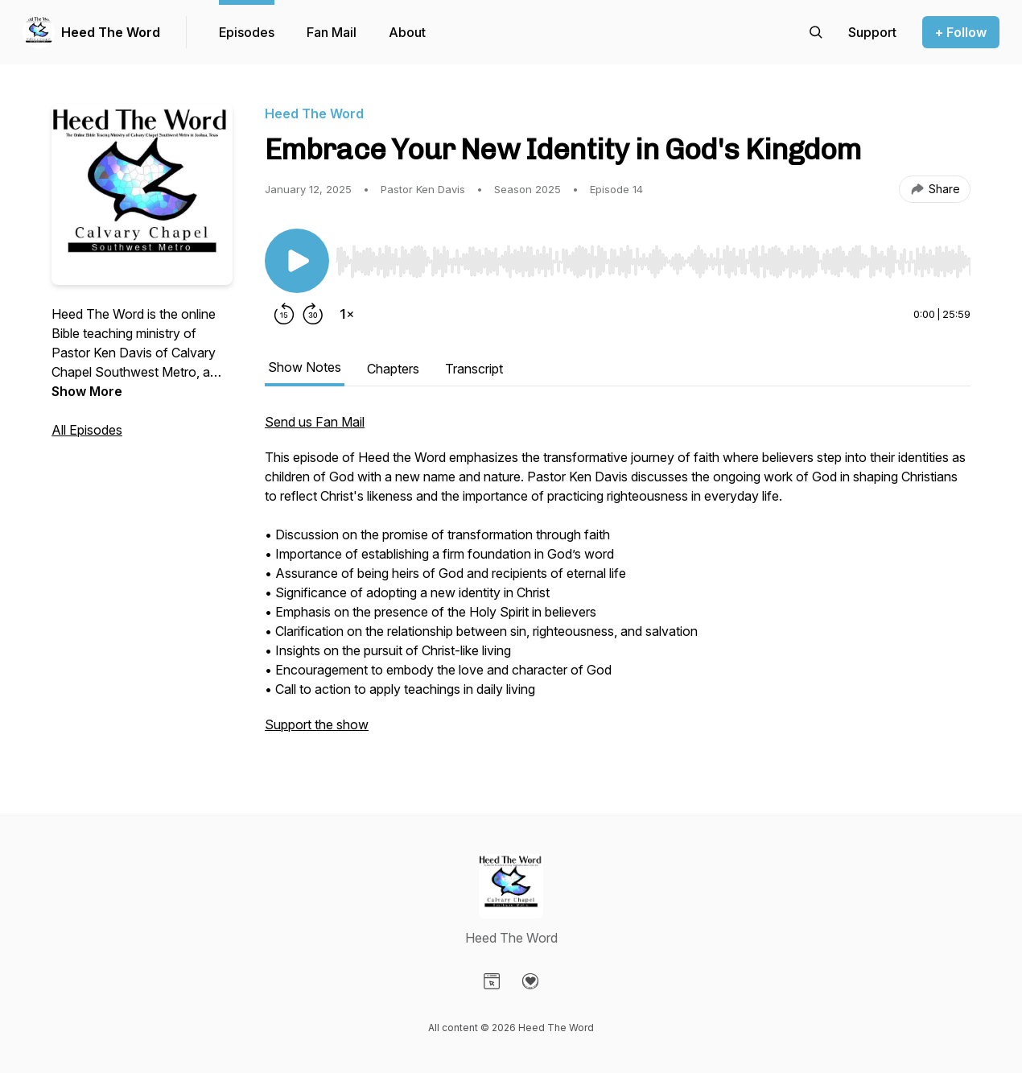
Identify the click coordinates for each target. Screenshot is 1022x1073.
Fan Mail (331, 32)
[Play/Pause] (297, 261)
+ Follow (961, 32)
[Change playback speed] (347, 314)
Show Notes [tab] (304, 367)
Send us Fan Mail (315, 422)
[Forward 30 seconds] (313, 314)
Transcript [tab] (474, 369)
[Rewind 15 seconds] (284, 314)
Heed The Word (110, 32)
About (407, 32)
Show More (87, 391)
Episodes (246, 32)
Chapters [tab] (393, 369)
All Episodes (87, 430)
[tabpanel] (617, 581)
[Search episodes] (816, 32)
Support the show (317, 724)
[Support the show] (872, 32)
